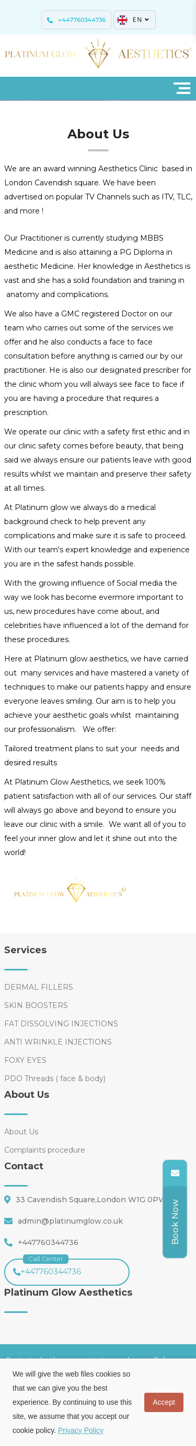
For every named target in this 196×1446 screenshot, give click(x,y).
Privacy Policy (80, 1430)
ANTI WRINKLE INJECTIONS (58, 1042)
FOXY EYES (25, 1060)
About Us (21, 1131)
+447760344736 (47, 1267)
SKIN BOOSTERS (36, 1005)
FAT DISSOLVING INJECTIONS (61, 1023)
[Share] (172, 1223)
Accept (164, 1402)
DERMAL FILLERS (38, 987)
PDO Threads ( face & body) (55, 1078)
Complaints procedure (44, 1150)
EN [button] (134, 20)
